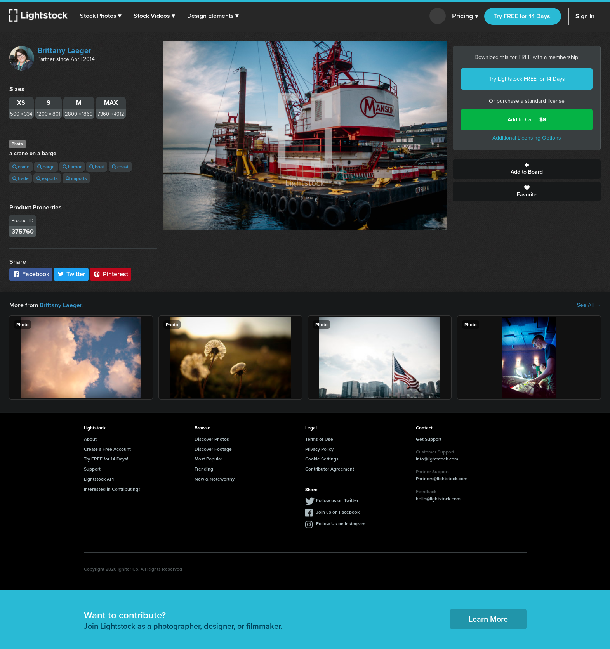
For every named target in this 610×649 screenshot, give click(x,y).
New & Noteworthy (215, 479)
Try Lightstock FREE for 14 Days (527, 79)
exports (47, 178)
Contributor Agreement (329, 469)
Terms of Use (319, 439)
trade (20, 178)
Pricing (465, 16)
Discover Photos (212, 439)
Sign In (584, 16)
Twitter (71, 274)
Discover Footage (213, 449)
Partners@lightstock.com (441, 478)
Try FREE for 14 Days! (523, 16)
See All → (589, 305)
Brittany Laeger (64, 50)
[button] (100, 16)
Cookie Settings (322, 458)
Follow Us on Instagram (340, 523)
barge (46, 166)
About (90, 439)
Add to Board (526, 169)
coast (120, 166)
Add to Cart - (526, 120)
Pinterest (110, 274)
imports (76, 178)
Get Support (428, 439)
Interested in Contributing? (112, 489)
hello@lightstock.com (438, 498)
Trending (204, 469)
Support (92, 469)
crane (21, 166)
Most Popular (208, 458)
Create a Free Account (107, 449)
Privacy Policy (319, 449)
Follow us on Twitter (337, 500)
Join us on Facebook (338, 512)
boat (96, 166)
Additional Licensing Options (526, 138)
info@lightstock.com (437, 458)
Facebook (30, 274)
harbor (72, 166)
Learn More (488, 619)
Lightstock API (99, 479)
